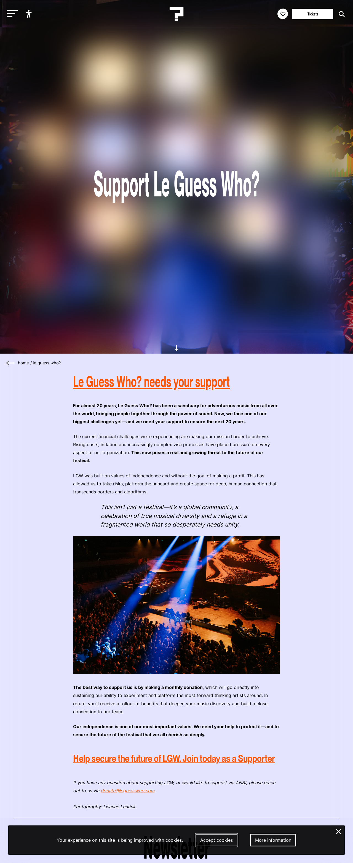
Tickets (312, 14)
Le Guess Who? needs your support (151, 381)
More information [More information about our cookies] (273, 840)
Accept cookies (216, 840)
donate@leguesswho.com (127, 790)
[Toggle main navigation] (11, 14)
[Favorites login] (282, 13)
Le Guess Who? (47, 363)
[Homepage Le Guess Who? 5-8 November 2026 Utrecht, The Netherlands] (176, 14)
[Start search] (340, 14)
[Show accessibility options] (29, 13)
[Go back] (11, 363)
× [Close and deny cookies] (338, 831)
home (23, 363)
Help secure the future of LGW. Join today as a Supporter (174, 758)
